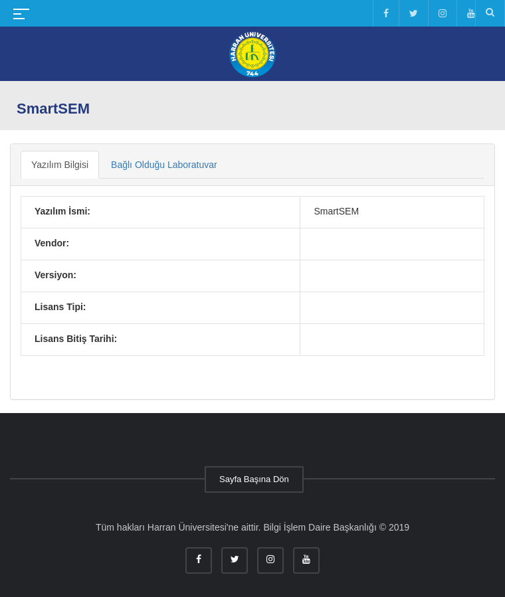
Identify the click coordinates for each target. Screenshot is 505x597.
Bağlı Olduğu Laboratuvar (164, 164)
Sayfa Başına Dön (254, 479)
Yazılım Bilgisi (59, 164)
